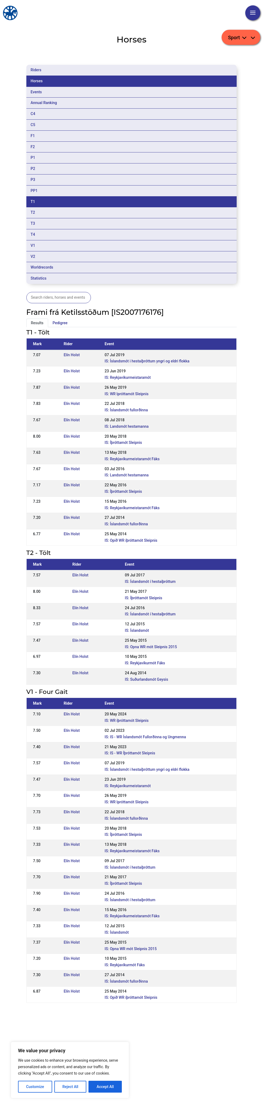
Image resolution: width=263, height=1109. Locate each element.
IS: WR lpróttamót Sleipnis (126, 394)
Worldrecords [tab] (42, 267)
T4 (33, 234)
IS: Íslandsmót (137, 630)
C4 (33, 114)
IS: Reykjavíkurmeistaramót (128, 377)
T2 (33, 212)
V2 (33, 256)
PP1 (34, 190)
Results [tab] (37, 323)
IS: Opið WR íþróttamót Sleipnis (131, 540)
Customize (35, 1087)
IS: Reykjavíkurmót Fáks (145, 663)
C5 (33, 125)
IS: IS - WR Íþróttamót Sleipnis (130, 753)
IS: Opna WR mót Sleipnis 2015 (151, 647)
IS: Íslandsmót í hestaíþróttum (150, 581)
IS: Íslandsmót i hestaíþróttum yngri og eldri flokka (147, 361)
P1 (33, 157)
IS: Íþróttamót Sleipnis (123, 442)
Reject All (70, 1087)
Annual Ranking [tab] (44, 103)
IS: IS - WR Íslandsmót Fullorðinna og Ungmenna (145, 737)
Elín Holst (72, 355)
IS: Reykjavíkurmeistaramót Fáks (132, 459)
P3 (33, 179)
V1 (33, 245)
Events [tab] (36, 92)
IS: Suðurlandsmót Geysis (146, 679)
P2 (33, 168)
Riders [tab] (36, 70)
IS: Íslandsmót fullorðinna (126, 410)
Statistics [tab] (39, 278)
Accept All (105, 1087)
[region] (70, 1070)
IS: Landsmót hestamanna (126, 426)
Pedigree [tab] (60, 323)
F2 (33, 147)
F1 (33, 136)
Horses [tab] (37, 81)
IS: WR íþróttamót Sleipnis (126, 720)
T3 (33, 223)
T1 (33, 201)
